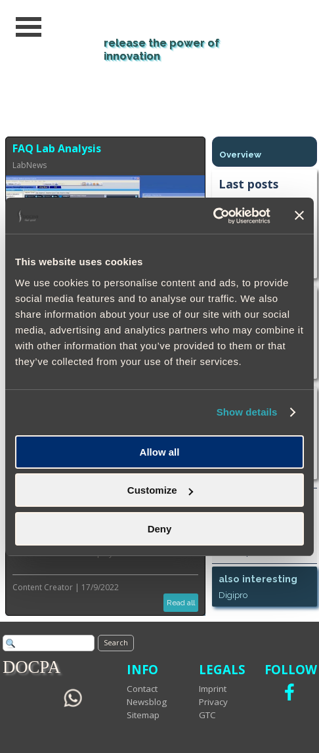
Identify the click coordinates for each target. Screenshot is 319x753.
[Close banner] (299, 215)
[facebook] (289, 692)
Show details (247, 412)
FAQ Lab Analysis (56, 148)
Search (116, 642)
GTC (207, 715)
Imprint (212, 689)
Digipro (233, 595)
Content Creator (42, 587)
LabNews (29, 165)
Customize (160, 490)
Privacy (213, 702)
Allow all (160, 452)
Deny (160, 528)
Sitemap (143, 715)
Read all (181, 602)
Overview (240, 154)
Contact (142, 689)
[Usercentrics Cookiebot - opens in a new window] (213, 216)
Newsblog (147, 702)
